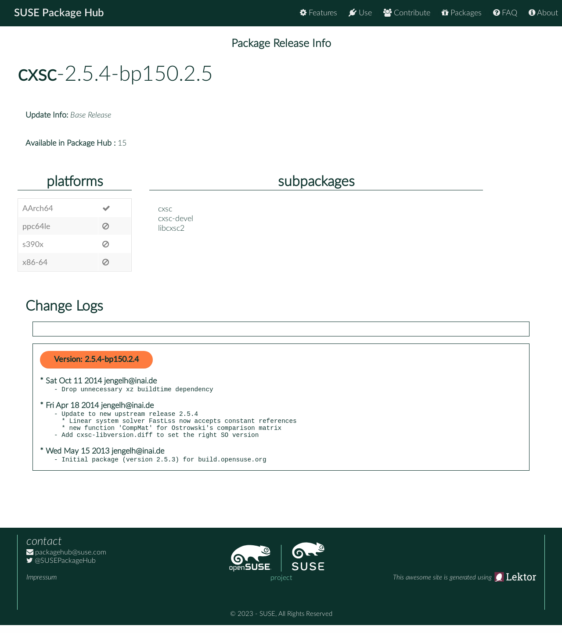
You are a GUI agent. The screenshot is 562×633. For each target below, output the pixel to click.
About (543, 13)
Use (360, 13)
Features (318, 13)
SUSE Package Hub (59, 13)
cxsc (37, 74)
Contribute (406, 13)
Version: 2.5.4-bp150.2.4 (96, 360)
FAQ (505, 13)
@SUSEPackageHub (61, 568)
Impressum (41, 585)
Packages (462, 13)
